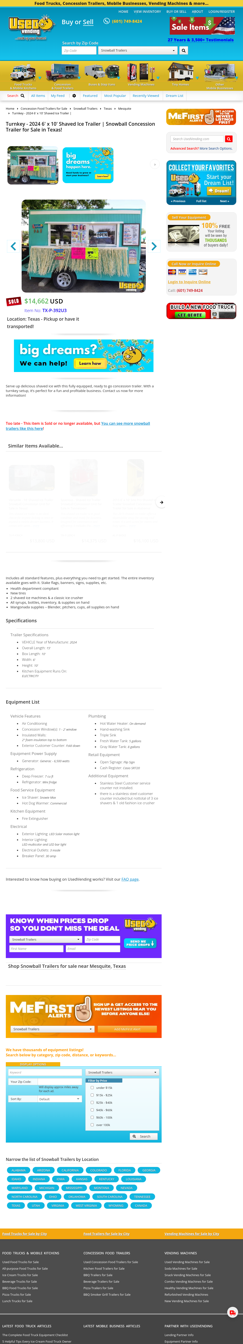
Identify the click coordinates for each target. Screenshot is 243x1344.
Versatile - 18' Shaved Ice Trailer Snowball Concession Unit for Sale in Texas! (31, 504)
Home (123, 11)
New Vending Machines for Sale (187, 1303)
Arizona (43, 1172)
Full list (201, 201)
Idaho (16, 1181)
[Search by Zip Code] (183, 50)
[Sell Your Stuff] (183, 235)
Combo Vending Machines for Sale (189, 1283)
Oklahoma (76, 1199)
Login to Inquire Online (189, 281)
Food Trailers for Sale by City (106, 1236)
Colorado (98, 1172)
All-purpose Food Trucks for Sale (25, 1270)
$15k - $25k (101, 1097)
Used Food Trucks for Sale (20, 1264)
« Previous (178, 201)
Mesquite (100, 968)
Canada (141, 1208)
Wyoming (116, 1208)
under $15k (101, 1090)
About (197, 11)
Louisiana (133, 1181)
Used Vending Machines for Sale (187, 1264)
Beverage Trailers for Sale (101, 1283)
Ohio (53, 1199)
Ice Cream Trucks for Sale (20, 1277)
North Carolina (24, 1199)
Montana (101, 1190)
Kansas (81, 1181)
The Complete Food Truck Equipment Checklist (35, 1337)
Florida (125, 1172)
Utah (36, 1208)
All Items (38, 95)
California (70, 1172)
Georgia (148, 1172)
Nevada (127, 1190)
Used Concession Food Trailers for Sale (110, 1264)
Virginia (58, 1208)
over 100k (100, 1127)
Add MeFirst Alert (127, 1031)
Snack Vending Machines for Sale (188, 1277)
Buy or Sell (176, 11)
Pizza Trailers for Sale (98, 1290)
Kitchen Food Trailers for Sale (104, 1270)
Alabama (19, 1172)
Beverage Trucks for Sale (19, 1283)
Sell (88, 22)
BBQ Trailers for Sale (98, 1277)
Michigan (46, 1190)
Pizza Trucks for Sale (16, 1297)
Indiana (39, 1181)
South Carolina (110, 1199)
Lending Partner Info (179, 1337)
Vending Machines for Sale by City (192, 1236)
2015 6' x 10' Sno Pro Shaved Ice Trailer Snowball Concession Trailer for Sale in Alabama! (135, 504)
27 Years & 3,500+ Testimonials (201, 40)
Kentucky (106, 1181)
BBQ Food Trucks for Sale (20, 1290)
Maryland (20, 1190)
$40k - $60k (101, 1112)
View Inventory (147, 11)
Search (141, 1138)
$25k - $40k (101, 1105)
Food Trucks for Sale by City (24, 1236)
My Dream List (201, 179)
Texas (119, 968)
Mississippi (74, 1190)
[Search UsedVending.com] (229, 138)
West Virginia (86, 1208)
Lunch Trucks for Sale (17, 1303)
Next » (224, 201)
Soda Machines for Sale (181, 1270)
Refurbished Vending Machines (186, 1297)
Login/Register (222, 11)
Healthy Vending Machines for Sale (189, 1290)
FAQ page (130, 881)
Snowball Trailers (138, 50)
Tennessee (142, 1199)
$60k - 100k (101, 1119)
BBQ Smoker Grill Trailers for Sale (106, 1297)
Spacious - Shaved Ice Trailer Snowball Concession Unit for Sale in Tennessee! (81, 504)
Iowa (61, 1181)
